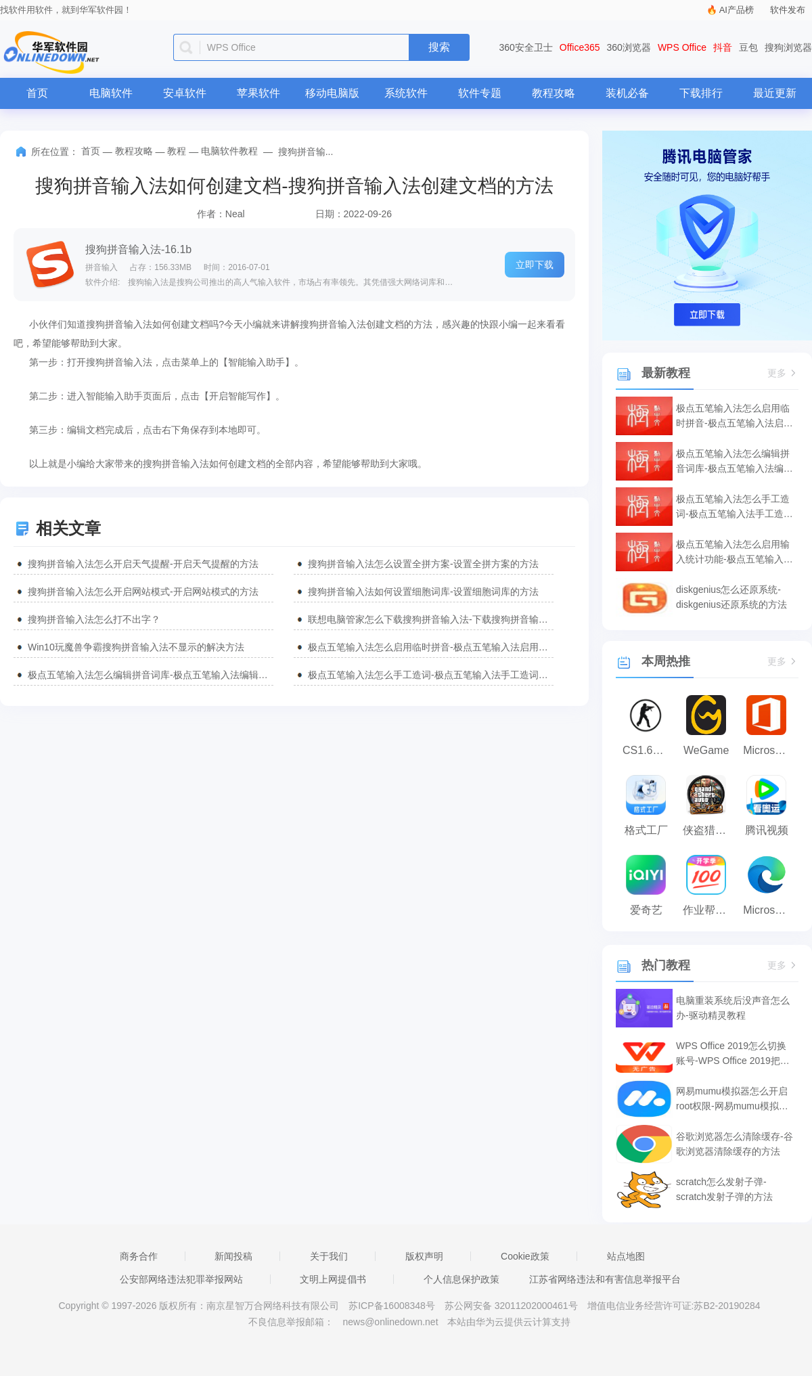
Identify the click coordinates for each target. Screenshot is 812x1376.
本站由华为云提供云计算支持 (508, 1321)
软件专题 (479, 93)
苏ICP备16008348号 (391, 1305)
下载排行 (701, 93)
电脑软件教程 (229, 151)
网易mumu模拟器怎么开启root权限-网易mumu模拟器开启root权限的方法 (732, 1099)
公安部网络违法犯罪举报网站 (181, 1279)
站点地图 (626, 1256)
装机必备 (627, 93)
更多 (782, 373)
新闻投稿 (233, 1256)
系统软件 (406, 93)
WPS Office (682, 47)
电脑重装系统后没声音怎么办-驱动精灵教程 (733, 1008)
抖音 (722, 47)
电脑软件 (111, 93)
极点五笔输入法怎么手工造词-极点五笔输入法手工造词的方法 (431, 674)
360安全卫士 (526, 47)
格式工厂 (646, 830)
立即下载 (535, 264)
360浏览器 (629, 47)
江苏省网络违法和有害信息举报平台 (605, 1279)
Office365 (580, 47)
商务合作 (139, 1256)
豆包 (748, 47)
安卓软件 (184, 93)
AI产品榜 (736, 10)
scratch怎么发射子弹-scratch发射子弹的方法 (724, 1189)
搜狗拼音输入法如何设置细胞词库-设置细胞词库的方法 (423, 591)
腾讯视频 (766, 830)
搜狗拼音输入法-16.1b (138, 249)
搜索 (439, 47)
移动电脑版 (332, 93)
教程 (176, 151)
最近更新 (774, 93)
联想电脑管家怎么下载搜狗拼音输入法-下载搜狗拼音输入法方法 (431, 619)
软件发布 (787, 10)
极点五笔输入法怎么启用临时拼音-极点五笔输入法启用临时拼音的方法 (431, 647)
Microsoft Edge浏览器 (769, 910)
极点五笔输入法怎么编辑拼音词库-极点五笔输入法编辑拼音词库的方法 (150, 674)
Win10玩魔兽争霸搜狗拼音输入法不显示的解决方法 (136, 647)
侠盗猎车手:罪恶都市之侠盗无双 (709, 830)
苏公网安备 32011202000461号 (513, 1305)
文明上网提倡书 (333, 1279)
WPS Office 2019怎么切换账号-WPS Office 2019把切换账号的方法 (733, 1054)
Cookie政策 (525, 1256)
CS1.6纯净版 (649, 750)
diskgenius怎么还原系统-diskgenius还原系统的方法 (731, 597)
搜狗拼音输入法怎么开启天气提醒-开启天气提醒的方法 (143, 563)
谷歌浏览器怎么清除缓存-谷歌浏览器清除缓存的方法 (734, 1144)
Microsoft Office (769, 750)
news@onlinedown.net (390, 1321)
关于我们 (329, 1256)
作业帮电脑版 (709, 910)
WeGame (706, 750)
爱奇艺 (646, 910)
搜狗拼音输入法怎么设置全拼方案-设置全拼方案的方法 (423, 563)
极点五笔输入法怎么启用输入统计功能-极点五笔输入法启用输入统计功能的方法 (734, 553)
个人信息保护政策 (461, 1279)
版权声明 (424, 1256)
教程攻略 (553, 93)
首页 (37, 93)
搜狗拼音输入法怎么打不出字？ (94, 619)
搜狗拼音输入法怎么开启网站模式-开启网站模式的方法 (143, 591)
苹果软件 (258, 93)
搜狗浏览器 (788, 47)
